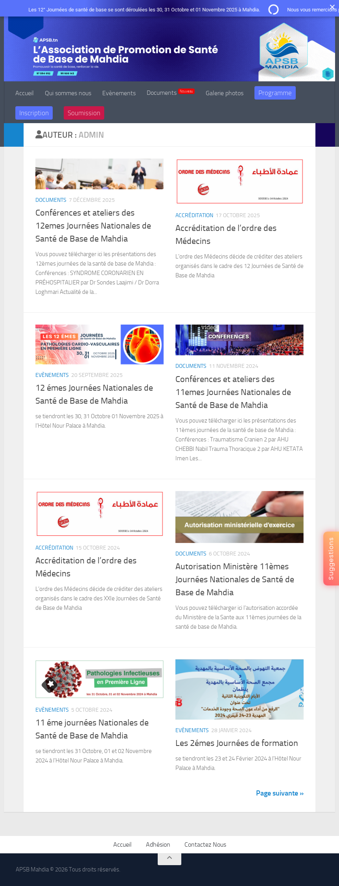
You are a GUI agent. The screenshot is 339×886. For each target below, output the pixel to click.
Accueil (24, 93)
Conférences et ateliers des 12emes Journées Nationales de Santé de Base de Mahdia (93, 226)
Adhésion (158, 844)
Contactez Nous (205, 844)
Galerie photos (224, 93)
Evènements (119, 93)
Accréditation (194, 215)
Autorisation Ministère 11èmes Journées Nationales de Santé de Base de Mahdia (234, 579)
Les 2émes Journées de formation (236, 743)
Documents (171, 92)
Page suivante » (280, 793)
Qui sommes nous (68, 93)
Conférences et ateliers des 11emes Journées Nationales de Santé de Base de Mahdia (233, 392)
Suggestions (330, 558)
